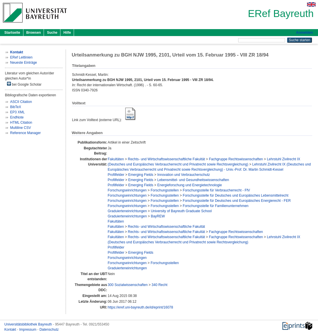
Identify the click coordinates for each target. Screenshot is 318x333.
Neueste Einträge (23, 63)
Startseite (12, 33)
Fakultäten (116, 159)
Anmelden (304, 33)
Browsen (33, 33)
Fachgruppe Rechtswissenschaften (236, 159)
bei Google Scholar (24, 84)
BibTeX (15, 107)
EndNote (17, 117)
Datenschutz (49, 330)
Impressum (28, 330)
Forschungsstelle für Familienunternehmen (215, 206)
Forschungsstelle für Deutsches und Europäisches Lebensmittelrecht (236, 195)
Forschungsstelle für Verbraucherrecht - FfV (216, 190)
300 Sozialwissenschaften (128, 285)
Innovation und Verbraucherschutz (183, 175)
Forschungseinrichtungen (127, 190)
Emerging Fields (141, 175)
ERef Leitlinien (21, 57)
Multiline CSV (20, 128)
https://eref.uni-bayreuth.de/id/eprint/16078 (140, 307)
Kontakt (10, 330)
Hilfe (67, 33)
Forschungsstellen (165, 190)
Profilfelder (116, 175)
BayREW (158, 216)
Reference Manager (25, 133)
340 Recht (159, 285)
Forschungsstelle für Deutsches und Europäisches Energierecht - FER (237, 201)
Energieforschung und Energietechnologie (189, 185)
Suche (52, 33)
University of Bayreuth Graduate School (181, 211)
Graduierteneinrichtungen (127, 211)
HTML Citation (21, 123)
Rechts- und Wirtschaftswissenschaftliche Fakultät (166, 159)
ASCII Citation (21, 102)
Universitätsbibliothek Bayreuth (28, 324)
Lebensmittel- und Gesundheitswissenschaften (193, 180)
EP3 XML (17, 112)
